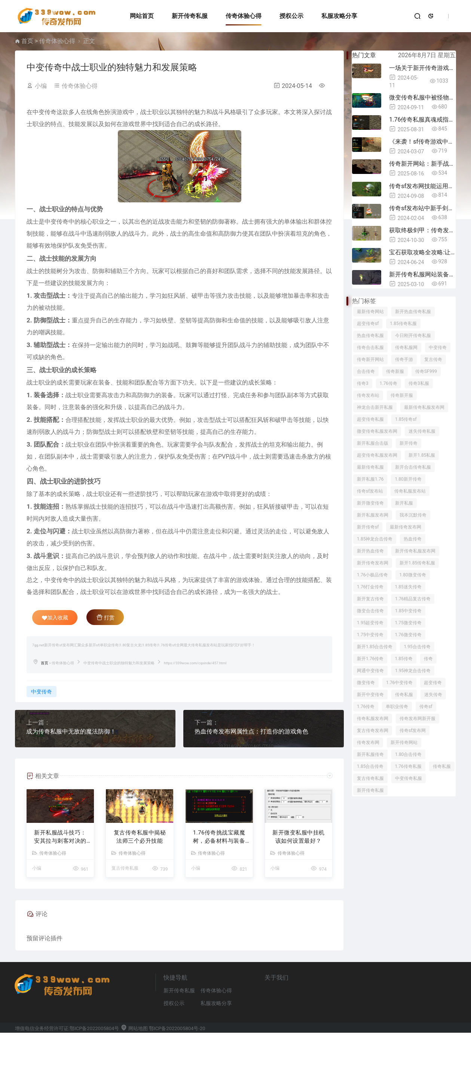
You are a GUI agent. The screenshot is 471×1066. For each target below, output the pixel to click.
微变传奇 (366, 682)
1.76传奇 (388, 383)
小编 (41, 85)
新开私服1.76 (370, 479)
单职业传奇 (397, 706)
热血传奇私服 (370, 335)
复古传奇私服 (124, 901)
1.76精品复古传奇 (413, 598)
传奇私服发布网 (372, 718)
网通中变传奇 (370, 670)
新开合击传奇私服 (413, 467)
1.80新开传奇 (408, 479)
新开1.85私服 (422, 455)
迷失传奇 (433, 694)
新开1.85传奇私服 (417, 563)
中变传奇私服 (408, 778)
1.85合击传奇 (370, 766)
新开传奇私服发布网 (415, 551)
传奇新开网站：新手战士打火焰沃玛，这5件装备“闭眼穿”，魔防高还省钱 (422, 163)
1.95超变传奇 (370, 622)
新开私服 (404, 503)
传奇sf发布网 (413, 730)
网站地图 (134, 1062)
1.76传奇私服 (408, 766)
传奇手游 (404, 359)
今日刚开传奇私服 (413, 335)
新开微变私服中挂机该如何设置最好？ (298, 870)
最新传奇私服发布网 (424, 407)
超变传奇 (433, 682)
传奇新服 (395, 371)
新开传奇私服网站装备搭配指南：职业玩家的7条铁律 (422, 274)
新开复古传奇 (370, 598)
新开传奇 (409, 443)
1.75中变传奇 (370, 634)
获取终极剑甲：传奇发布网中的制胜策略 (422, 230)
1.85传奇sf (406, 419)
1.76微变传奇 (408, 634)
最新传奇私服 (370, 467)
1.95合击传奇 (417, 646)
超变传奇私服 (370, 419)
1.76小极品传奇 (372, 575)
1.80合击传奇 (408, 754)
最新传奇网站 (370, 311)
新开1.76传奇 (370, 658)
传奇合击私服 (370, 347)
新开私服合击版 (372, 443)
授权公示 (287, 15)
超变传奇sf (368, 323)
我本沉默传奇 (413, 515)
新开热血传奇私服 (413, 311)
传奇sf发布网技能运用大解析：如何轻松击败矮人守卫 (422, 186)
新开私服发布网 (372, 515)
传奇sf (425, 706)
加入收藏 (55, 618)
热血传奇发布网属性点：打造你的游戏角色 (251, 731)
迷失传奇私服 (422, 431)
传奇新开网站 (370, 359)
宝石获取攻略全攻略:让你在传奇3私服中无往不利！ (422, 252)
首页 (27, 41)
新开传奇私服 (186, 15)
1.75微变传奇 (408, 622)
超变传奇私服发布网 (377, 455)
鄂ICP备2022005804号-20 (177, 1062)
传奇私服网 (406, 347)
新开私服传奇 (370, 754)
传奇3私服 (419, 383)
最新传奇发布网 (405, 527)
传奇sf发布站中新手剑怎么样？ (422, 208)
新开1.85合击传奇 (374, 646)
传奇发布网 (368, 742)
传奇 (428, 658)
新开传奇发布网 (372, 563)
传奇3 (362, 383)
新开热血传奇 (370, 551)
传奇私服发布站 (410, 491)
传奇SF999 (426, 371)
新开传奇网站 (404, 742)
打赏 (105, 617)
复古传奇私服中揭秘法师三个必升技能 (140, 870)
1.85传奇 (403, 658)
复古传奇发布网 (372, 730)
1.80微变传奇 (412, 575)
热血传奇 (413, 539)
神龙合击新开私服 (375, 407)
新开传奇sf (368, 527)
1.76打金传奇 (370, 586)
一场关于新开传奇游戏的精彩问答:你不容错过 (422, 67)
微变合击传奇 (370, 610)
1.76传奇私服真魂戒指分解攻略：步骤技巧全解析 (422, 119)
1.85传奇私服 (403, 323)
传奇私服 (404, 694)
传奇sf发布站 (370, 491)
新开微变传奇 (370, 503)
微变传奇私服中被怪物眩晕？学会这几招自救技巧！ (422, 97)
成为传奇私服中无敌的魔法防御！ (71, 731)
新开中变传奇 (370, 694)
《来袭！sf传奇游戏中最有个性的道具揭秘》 (422, 141)
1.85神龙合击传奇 (374, 539)
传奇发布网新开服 (417, 718)
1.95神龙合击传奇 (413, 670)
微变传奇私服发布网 (377, 431)
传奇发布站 (368, 395)
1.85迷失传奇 (408, 586)
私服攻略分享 (335, 15)
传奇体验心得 (240, 15)
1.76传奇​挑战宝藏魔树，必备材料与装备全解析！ (219, 871)
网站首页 (138, 15)
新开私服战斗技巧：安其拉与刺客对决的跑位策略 (60, 871)
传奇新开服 (402, 395)
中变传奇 (41, 692)
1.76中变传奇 (399, 682)
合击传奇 (366, 371)
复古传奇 (433, 359)
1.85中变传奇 (408, 610)
